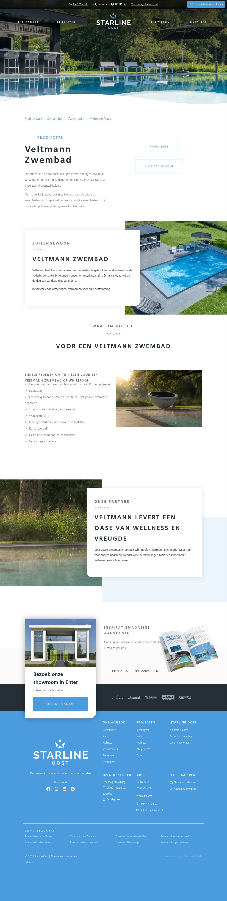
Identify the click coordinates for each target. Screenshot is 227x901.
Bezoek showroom (60, 799)
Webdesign (171, 856)
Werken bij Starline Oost (144, 4)
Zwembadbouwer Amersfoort (177, 836)
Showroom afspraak (183, 782)
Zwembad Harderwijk (127, 842)
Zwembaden (76, 119)
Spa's (105, 736)
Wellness (107, 743)
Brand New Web (193, 856)
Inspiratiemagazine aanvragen (135, 671)
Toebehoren (109, 755)
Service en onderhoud (182, 736)
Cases (139, 755)
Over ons (198, 22)
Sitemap (29, 862)
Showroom (160, 22)
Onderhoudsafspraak (183, 789)
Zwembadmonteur (180, 743)
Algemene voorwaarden (64, 856)
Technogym (109, 762)
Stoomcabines (110, 749)
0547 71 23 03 (80, 4)
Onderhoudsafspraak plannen (206, 4)
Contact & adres (179, 730)
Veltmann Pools (100, 119)
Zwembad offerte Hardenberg (132, 836)
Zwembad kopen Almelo (174, 842)
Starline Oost (33, 119)
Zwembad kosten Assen (38, 842)
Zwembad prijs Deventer (83, 836)
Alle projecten (143, 749)
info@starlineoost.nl (149, 810)
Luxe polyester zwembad (84, 842)
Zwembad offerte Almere (38, 836)
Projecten (66, 22)
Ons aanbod (28, 22)
